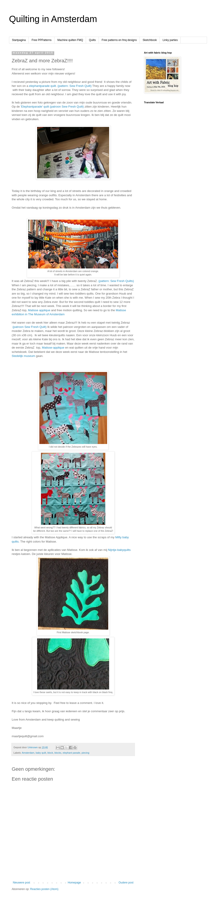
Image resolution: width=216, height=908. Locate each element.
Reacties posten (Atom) (44, 889)
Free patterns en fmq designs (119, 40)
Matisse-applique (53, 347)
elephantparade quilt (42, 86)
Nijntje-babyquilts (119, 550)
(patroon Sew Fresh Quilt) (67, 106)
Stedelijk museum (24, 356)
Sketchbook (150, 40)
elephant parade (71, 752)
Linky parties (170, 40)
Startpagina (19, 40)
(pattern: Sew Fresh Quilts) (116, 281)
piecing (85, 752)
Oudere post (126, 882)
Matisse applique (39, 310)
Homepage (74, 882)
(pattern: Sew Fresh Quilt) (75, 86)
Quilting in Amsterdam (53, 19)
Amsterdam (28, 752)
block (50, 752)
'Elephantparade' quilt (35, 106)
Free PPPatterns (42, 40)
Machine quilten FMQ (70, 40)
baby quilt (41, 752)
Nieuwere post (21, 882)
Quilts (92, 40)
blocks (57, 752)
